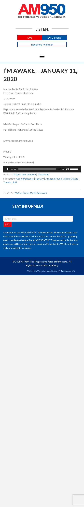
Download (43, 174)
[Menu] (42, 56)
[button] (29, 37)
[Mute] (67, 169)
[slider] (37, 169)
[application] (42, 169)
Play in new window (25, 174)
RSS (15, 182)
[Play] (7, 169)
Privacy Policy (51, 265)
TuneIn (7, 182)
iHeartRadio (71, 178)
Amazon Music (53, 178)
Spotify (39, 178)
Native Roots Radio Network (30, 192)
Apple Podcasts (25, 178)
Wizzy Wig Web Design (47, 271)
